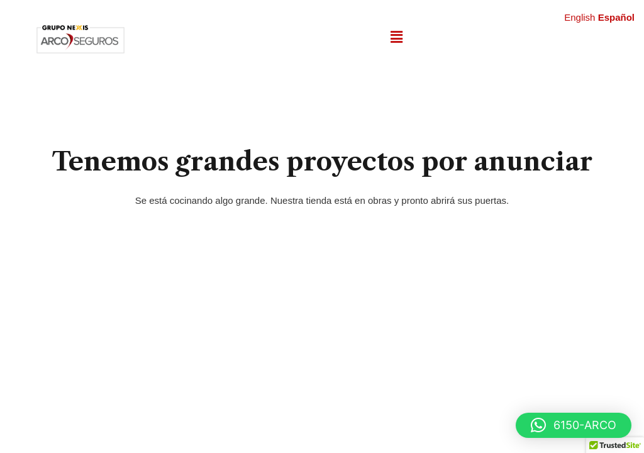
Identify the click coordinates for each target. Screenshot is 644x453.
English (579, 17)
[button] (396, 37)
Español (616, 17)
